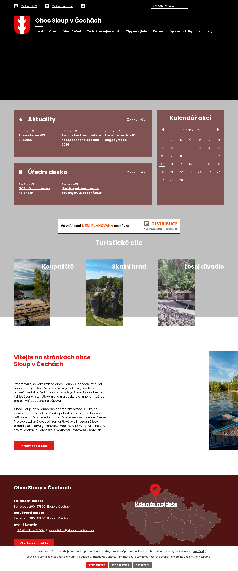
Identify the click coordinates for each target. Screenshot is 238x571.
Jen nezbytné (120, 564)
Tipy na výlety (136, 31)
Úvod (39, 31)
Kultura (158, 31)
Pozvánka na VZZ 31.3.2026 (32, 137)
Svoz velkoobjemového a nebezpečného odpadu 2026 (81, 140)
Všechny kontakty (34, 543)
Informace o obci (34, 446)
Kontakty (205, 31)
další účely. (199, 551)
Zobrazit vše (136, 120)
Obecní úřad (72, 31)
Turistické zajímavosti (103, 31)
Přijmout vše (97, 564)
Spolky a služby (181, 31)
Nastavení (142, 564)
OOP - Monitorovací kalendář (34, 190)
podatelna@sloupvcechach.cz (71, 530)
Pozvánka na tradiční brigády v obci (122, 137)
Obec (53, 31)
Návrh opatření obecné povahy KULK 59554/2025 (82, 190)
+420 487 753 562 (31, 530)
